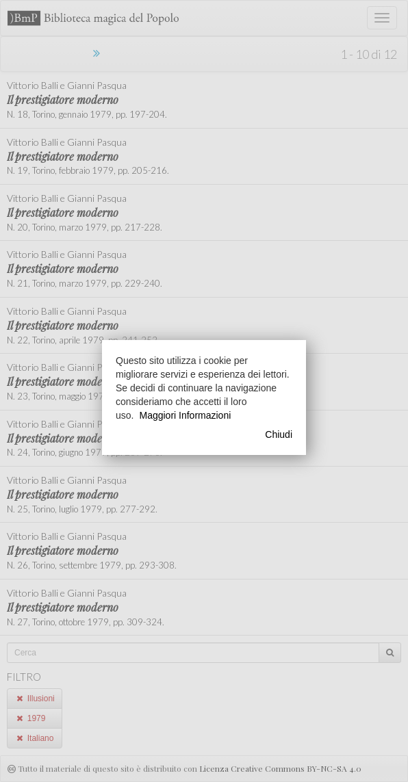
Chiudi (278, 434)
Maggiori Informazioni (185, 415)
